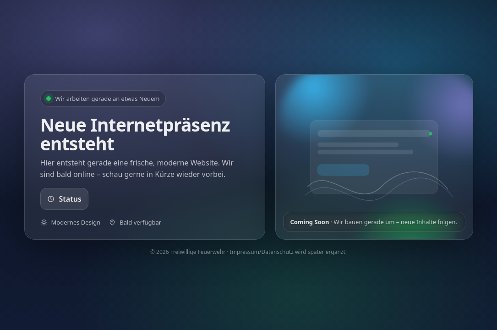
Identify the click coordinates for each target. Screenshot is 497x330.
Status (64, 199)
